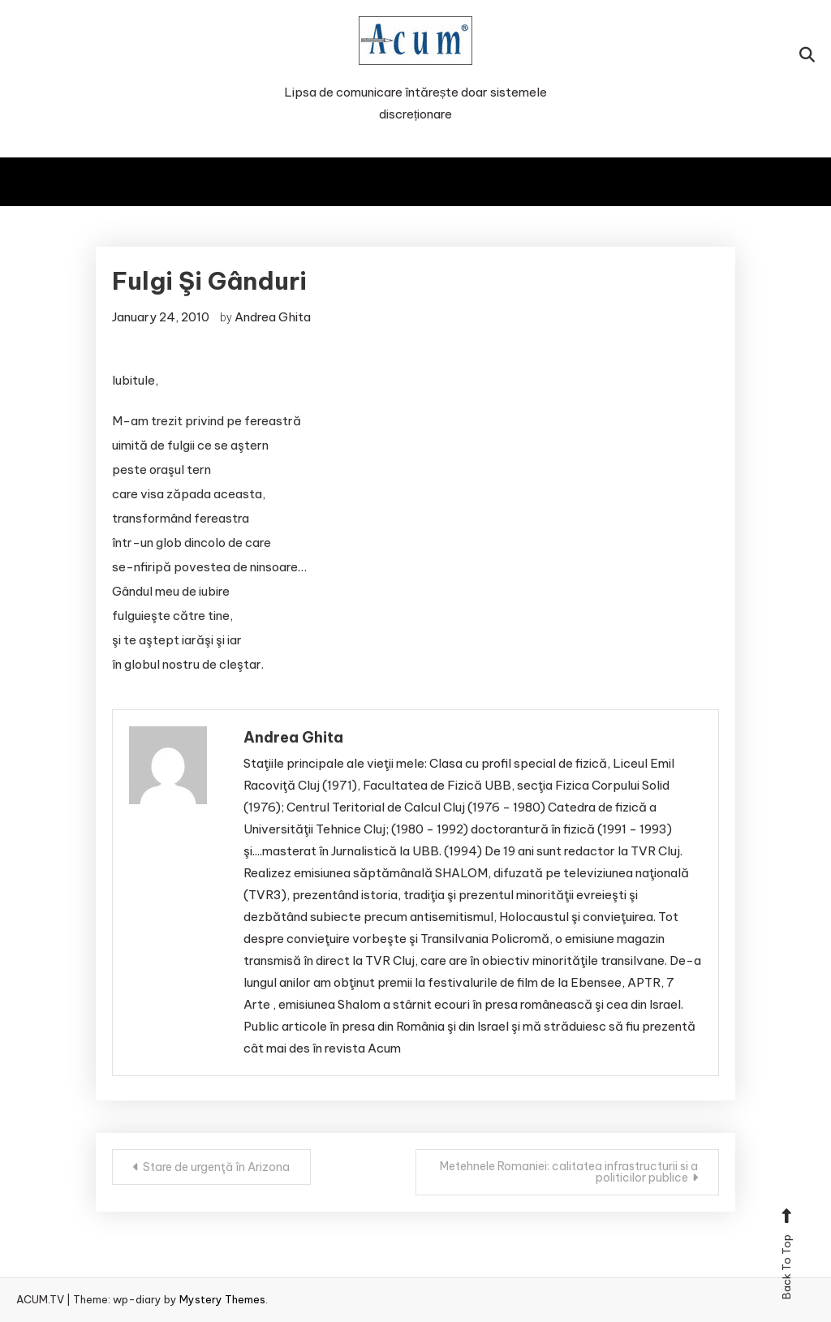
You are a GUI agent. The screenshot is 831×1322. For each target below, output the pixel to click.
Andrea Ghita (273, 317)
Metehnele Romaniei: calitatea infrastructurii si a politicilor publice (569, 1172)
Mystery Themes (222, 1299)
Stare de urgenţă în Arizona (216, 1167)
